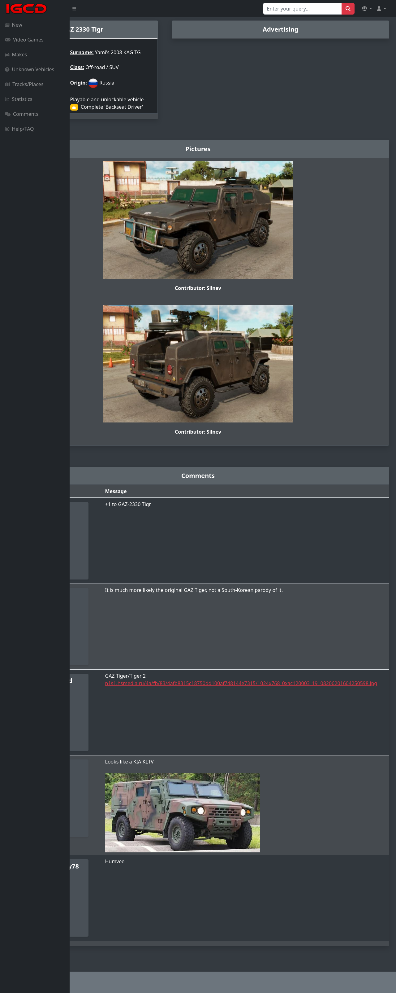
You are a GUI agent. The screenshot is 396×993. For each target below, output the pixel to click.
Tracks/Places (24, 84)
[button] (366, 8)
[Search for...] (302, 9)
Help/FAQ (19, 128)
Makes (16, 54)
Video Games (24, 39)
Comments (21, 114)
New (13, 24)
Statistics (18, 99)
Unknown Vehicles (29, 69)
